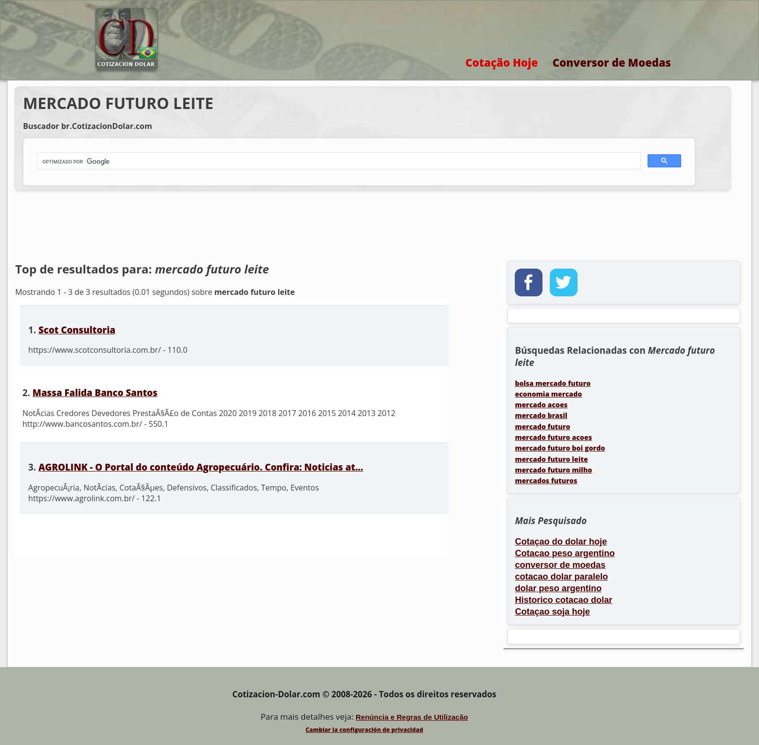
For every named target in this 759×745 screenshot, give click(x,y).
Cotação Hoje (502, 62)
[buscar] (338, 161)
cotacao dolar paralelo (561, 576)
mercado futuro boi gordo (560, 448)
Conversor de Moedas (612, 62)
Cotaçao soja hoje (552, 612)
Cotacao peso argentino (564, 553)
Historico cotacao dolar (563, 600)
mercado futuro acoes (553, 437)
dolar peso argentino (558, 588)
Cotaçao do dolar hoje (561, 541)
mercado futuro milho (553, 469)
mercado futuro (542, 426)
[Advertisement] (307, 227)
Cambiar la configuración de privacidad (364, 730)
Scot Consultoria (76, 330)
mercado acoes (541, 404)
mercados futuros (546, 480)
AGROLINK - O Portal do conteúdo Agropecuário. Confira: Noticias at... (200, 467)
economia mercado (548, 394)
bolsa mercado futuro (553, 383)
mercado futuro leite (551, 459)
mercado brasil (541, 415)
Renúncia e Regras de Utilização (412, 717)
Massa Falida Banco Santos (95, 392)
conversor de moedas (560, 565)
